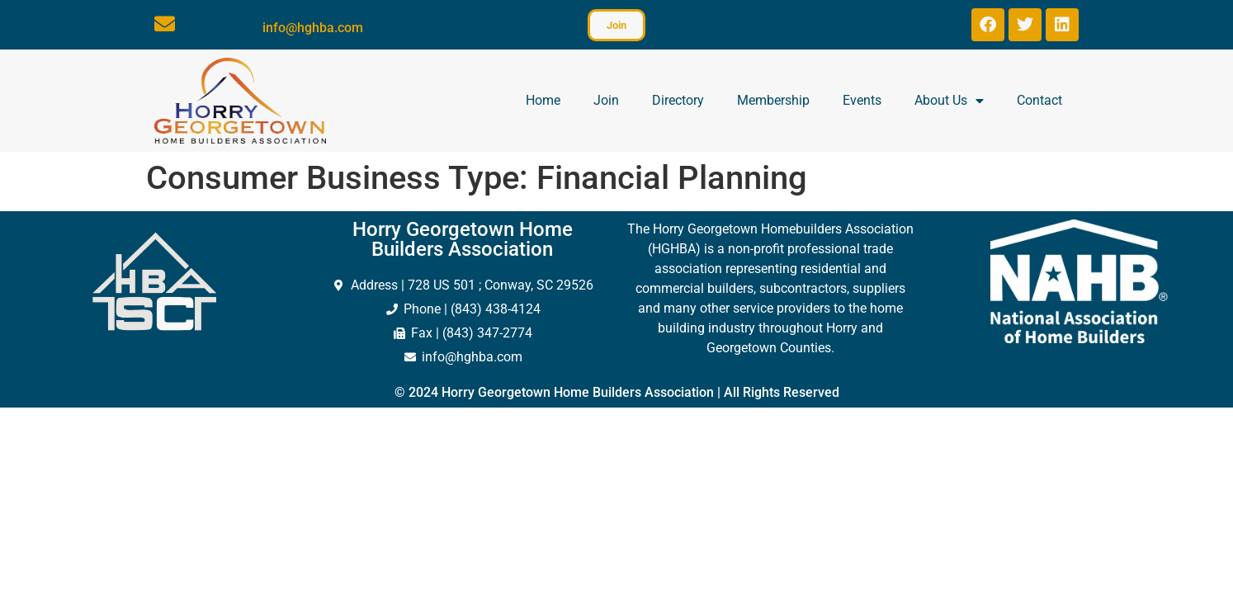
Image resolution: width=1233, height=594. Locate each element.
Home (543, 100)
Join (606, 100)
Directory (678, 100)
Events (862, 100)
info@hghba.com (312, 27)
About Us (949, 101)
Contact (1039, 100)
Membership (773, 100)
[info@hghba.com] (164, 23)
